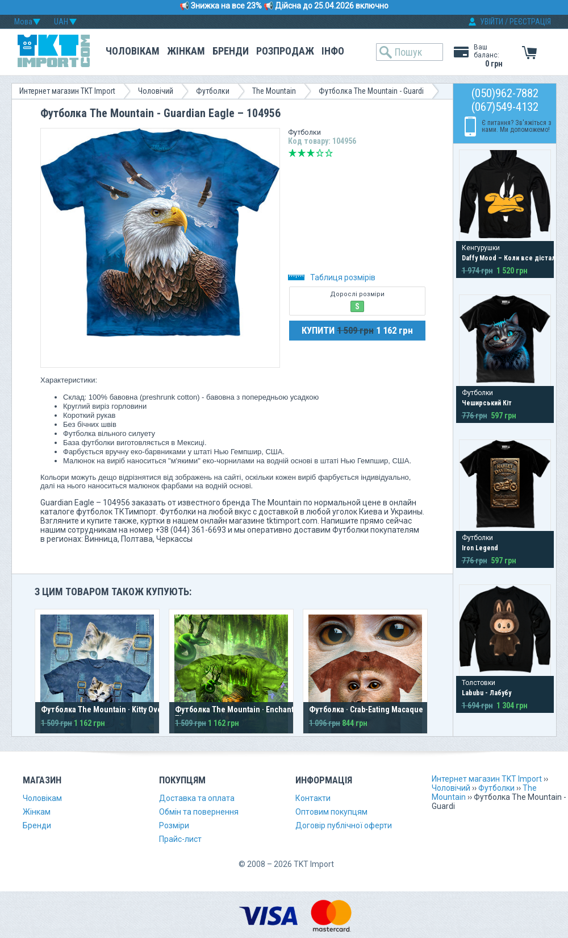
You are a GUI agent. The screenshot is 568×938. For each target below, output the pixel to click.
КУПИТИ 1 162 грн (357, 330)
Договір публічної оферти (343, 825)
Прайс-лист (180, 839)
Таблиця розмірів (331, 277)
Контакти (313, 798)
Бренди (230, 51)
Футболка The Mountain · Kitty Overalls (109, 709)
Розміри (174, 825)
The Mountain (274, 91)
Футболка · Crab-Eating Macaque (366, 709)
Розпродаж (285, 51)
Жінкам (186, 51)
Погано (301, 152)
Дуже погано (292, 152)
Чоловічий (155, 91)
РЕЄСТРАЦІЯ (530, 21)
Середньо (310, 152)
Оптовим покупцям (331, 811)
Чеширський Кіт (487, 403)
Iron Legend (480, 548)
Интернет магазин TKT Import (67, 91)
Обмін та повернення (199, 811)
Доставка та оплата (197, 798)
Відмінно (328, 152)
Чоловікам (133, 51)
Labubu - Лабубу (486, 693)
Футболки (212, 91)
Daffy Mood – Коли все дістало (510, 258)
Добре (319, 152)
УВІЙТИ (491, 21)
